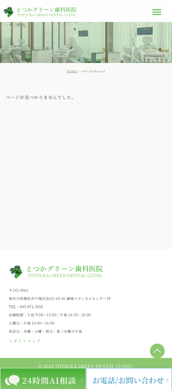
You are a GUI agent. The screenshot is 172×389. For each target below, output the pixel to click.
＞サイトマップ (25, 341)
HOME (72, 71)
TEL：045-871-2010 (26, 306)
